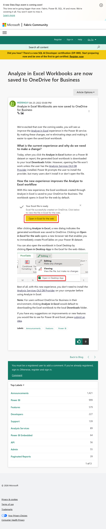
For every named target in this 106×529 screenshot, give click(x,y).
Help (80, 39)
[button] (89, 111)
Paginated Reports (21, 456)
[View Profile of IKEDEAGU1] (23, 102)
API (12, 442)
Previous (81, 463)
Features (49, 328)
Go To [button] (90, 39)
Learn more (9, 15)
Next (95, 463)
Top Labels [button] (16, 385)
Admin (14, 449)
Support (15, 421)
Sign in (70, 39)
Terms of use (8, 504)
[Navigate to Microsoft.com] (11, 25)
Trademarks (7, 509)
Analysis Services (20, 428)
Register (58, 39)
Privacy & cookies (10, 499)
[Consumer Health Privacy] (53, 520)
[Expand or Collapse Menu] (4, 32)
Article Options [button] (84, 92)
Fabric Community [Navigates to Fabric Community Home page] (36, 25)
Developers (17, 414)
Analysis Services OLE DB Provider (36, 290)
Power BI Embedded (21, 435)
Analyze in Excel (39, 130)
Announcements (33, 328)
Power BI (62, 328)
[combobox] (64, 47)
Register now (77, 56)
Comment (17, 375)
